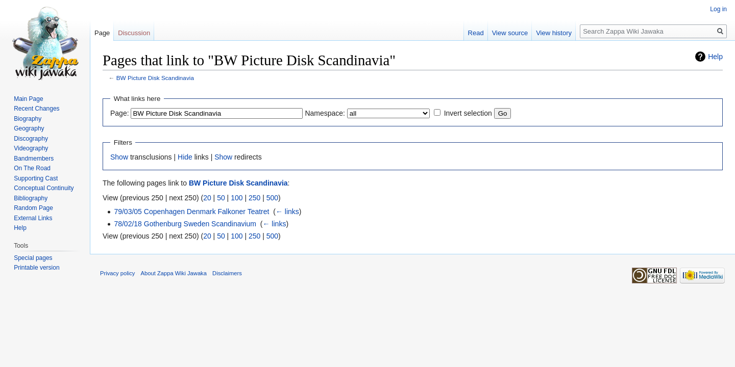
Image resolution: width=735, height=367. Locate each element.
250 (254, 198)
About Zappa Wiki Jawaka (174, 273)
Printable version (36, 267)
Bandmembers (34, 158)
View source (510, 33)
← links (287, 211)
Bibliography (30, 198)
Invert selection (468, 113)
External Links (33, 218)
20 (207, 198)
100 (236, 198)
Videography (31, 148)
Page (102, 33)
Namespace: (325, 113)
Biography (27, 118)
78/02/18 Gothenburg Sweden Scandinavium (185, 224)
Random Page (33, 208)
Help (715, 57)
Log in (718, 9)
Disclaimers (227, 273)
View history (554, 33)
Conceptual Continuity (44, 188)
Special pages (33, 257)
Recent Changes (36, 108)
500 (272, 198)
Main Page (28, 98)
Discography (31, 138)
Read (476, 33)
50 (221, 198)
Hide (185, 157)
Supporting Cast (36, 178)
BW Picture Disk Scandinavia (155, 77)
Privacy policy (117, 273)
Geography (29, 128)
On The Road (32, 168)
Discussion (134, 33)
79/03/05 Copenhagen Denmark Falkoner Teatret (191, 211)
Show (119, 157)
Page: (119, 113)
